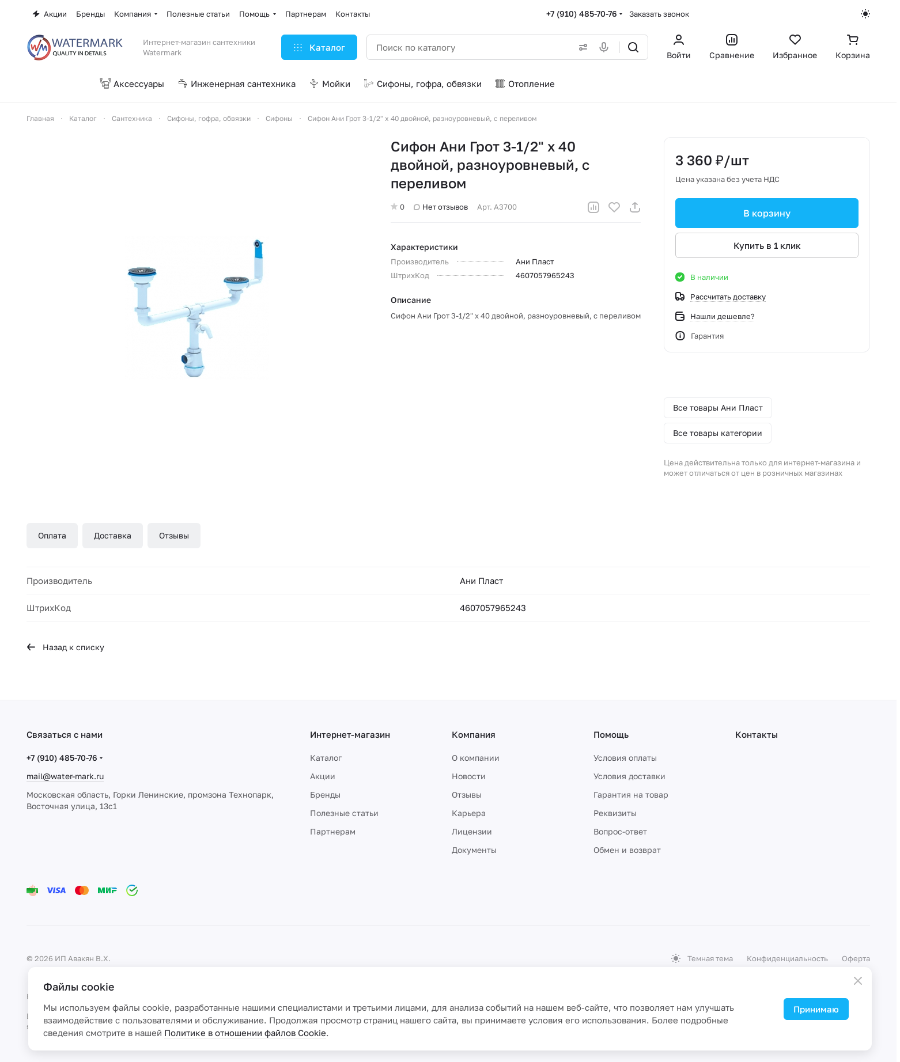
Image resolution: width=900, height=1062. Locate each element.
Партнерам (333, 831)
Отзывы (174, 535)
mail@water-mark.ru (65, 776)
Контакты (756, 734)
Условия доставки (629, 776)
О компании (476, 758)
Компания (474, 734)
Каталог (326, 758)
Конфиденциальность (787, 958)
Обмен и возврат (627, 850)
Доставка (112, 535)
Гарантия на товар (630, 794)
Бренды (325, 794)
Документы (474, 850)
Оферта (856, 958)
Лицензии (472, 831)
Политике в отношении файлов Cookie (245, 1032)
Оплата (52, 535)
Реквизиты (615, 813)
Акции (322, 776)
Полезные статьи (344, 813)
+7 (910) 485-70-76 (581, 13)
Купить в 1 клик (767, 245)
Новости (469, 776)
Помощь (611, 734)
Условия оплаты (625, 758)
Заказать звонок (659, 13)
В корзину (767, 213)
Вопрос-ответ (620, 831)
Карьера (469, 813)
